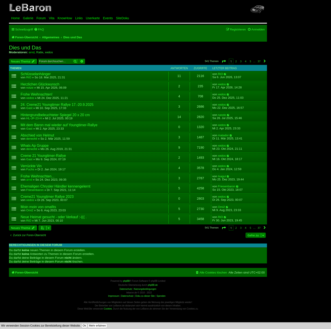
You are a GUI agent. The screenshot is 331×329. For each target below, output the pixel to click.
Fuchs (30, 169)
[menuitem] (39, 29)
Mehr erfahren (97, 325)
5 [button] (250, 61)
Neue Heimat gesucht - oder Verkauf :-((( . (54, 217)
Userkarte (93, 18)
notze (29, 87)
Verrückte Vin (31, 166)
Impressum (113, 296)
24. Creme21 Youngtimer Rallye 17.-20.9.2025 (57, 105)
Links (79, 18)
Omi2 (29, 210)
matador (223, 135)
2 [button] (236, 61)
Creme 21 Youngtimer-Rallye (43, 156)
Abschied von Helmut (37, 135)
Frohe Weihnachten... (37, 176)
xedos (49, 52)
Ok (84, 325)
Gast (29, 108)
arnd (31, 52)
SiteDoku (122, 18)
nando (222, 115)
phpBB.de (153, 285)
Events (108, 18)
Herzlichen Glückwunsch (40, 84)
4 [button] (245, 61)
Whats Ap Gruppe (35, 145)
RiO (28, 77)
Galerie (28, 18)
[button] (223, 61)
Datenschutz (127, 296)
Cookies (108, 309)
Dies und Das (25, 47)
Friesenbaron (35, 190)
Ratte (39, 52)
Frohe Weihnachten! (36, 94)
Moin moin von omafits (38, 207)
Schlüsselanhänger (36, 74)
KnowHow (65, 18)
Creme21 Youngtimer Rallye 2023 (47, 197)
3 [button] (240, 61)
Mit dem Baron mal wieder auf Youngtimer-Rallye (59, 125)
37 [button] (259, 61)
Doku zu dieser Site (145, 296)
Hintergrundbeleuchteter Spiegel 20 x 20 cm (55, 115)
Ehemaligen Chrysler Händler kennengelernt (55, 186)
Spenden (161, 296)
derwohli (31, 138)
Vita (51, 18)
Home (15, 18)
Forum (41, 18)
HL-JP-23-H (34, 118)
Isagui (222, 176)
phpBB (126, 281)
